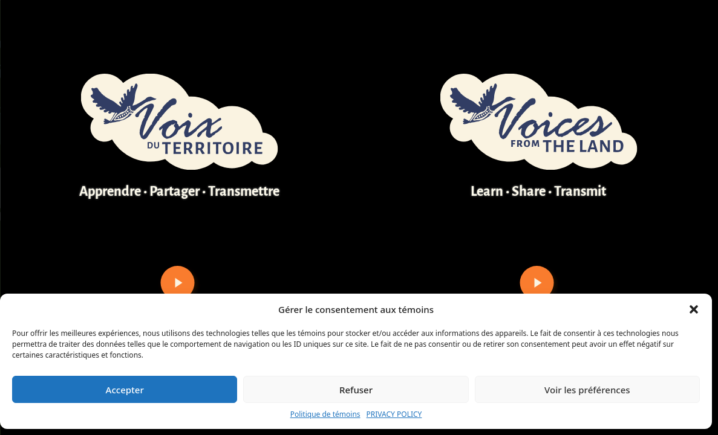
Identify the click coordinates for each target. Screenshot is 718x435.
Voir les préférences (587, 390)
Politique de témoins (325, 414)
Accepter (125, 390)
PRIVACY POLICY (394, 414)
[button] (694, 309)
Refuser (356, 390)
